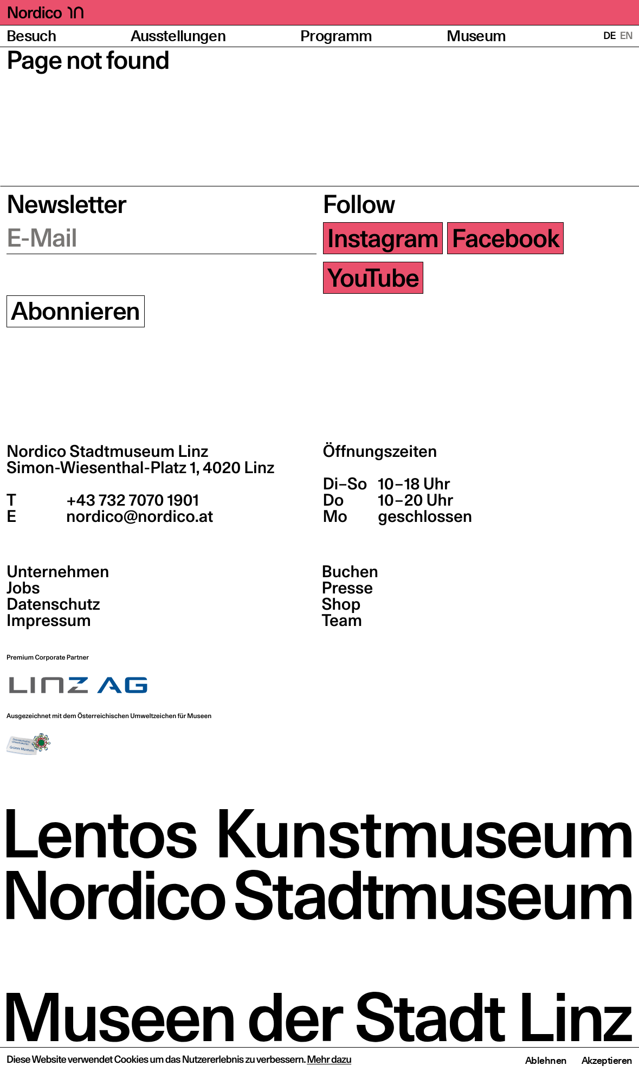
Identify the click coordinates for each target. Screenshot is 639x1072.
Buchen (350, 571)
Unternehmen (58, 571)
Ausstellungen (178, 36)
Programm (336, 36)
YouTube (373, 278)
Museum (476, 36)
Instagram (382, 238)
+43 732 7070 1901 (131, 500)
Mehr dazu (329, 1060)
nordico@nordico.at (138, 516)
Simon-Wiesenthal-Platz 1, (140, 467)
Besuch (31, 36)
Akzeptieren (607, 1061)
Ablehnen (546, 1061)
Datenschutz (53, 604)
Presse (347, 588)
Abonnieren (75, 311)
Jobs (23, 588)
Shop (341, 604)
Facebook (505, 238)
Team (342, 620)
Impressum (49, 620)
